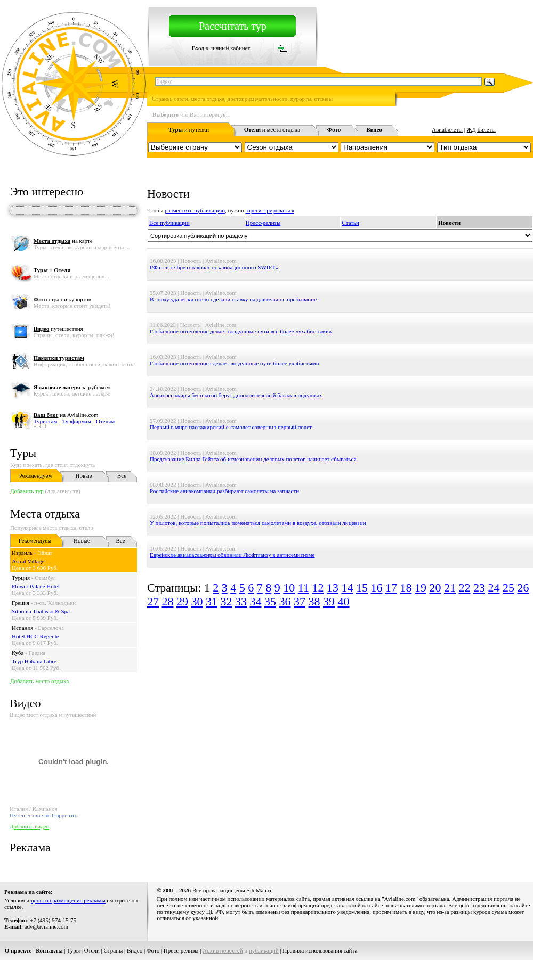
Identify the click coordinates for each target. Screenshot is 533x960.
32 (226, 601)
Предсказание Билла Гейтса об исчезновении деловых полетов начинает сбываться (253, 459)
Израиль (22, 552)
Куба (17, 653)
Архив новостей (223, 950)
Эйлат (44, 552)
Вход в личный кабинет (221, 48)
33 (241, 601)
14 (347, 587)
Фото (153, 950)
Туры (23, 453)
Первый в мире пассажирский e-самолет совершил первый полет (231, 427)
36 (285, 601)
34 (256, 601)
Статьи (350, 222)
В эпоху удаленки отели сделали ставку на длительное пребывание (233, 299)
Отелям (105, 421)
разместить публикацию (195, 210)
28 (168, 601)
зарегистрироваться (269, 210)
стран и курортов (62, 299)
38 (314, 601)
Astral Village (28, 561)
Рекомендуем (35, 475)
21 (450, 587)
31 (211, 601)
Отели (92, 950)
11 (303, 587)
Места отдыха (45, 513)
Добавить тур (27, 491)
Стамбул (45, 578)
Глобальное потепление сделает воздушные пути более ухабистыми (234, 363)
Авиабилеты (447, 129)
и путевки (188, 129)
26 (523, 587)
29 (182, 601)
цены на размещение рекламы (68, 900)
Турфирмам (76, 421)
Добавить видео (29, 826)
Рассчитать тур (232, 26)
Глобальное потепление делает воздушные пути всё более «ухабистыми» (241, 331)
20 (435, 587)
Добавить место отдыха (39, 681)
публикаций (264, 950)
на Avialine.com (66, 415)
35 (270, 601)
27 (153, 601)
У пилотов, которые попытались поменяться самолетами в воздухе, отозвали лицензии (258, 523)
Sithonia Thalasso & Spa (41, 611)
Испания (22, 628)
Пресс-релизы (263, 222)
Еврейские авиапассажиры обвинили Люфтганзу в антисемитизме (232, 555)
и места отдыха (272, 129)
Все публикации (169, 222)
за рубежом (72, 387)
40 (344, 601)
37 (299, 601)
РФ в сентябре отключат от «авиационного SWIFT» (214, 267)
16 (376, 587)
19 (420, 587)
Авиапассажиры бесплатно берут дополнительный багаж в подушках (236, 395)
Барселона (51, 628)
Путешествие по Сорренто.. (44, 815)
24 (493, 587)
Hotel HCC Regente (35, 636)
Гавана (37, 653)
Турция (21, 578)
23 (479, 587)
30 (197, 601)
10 (289, 587)
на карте (63, 240)
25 (508, 587)
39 (329, 601)
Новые (84, 475)
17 (391, 587)
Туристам (46, 421)
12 (318, 587)
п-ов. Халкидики (55, 603)
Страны (113, 950)
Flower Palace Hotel (36, 586)
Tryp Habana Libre (34, 661)
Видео (134, 950)
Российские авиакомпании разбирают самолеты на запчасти (224, 491)
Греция (20, 603)
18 (405, 587)
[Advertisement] (324, 696)
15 (362, 587)
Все (121, 475)
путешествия (58, 328)
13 (332, 587)
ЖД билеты (481, 129)
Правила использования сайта (319, 950)
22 (464, 587)
